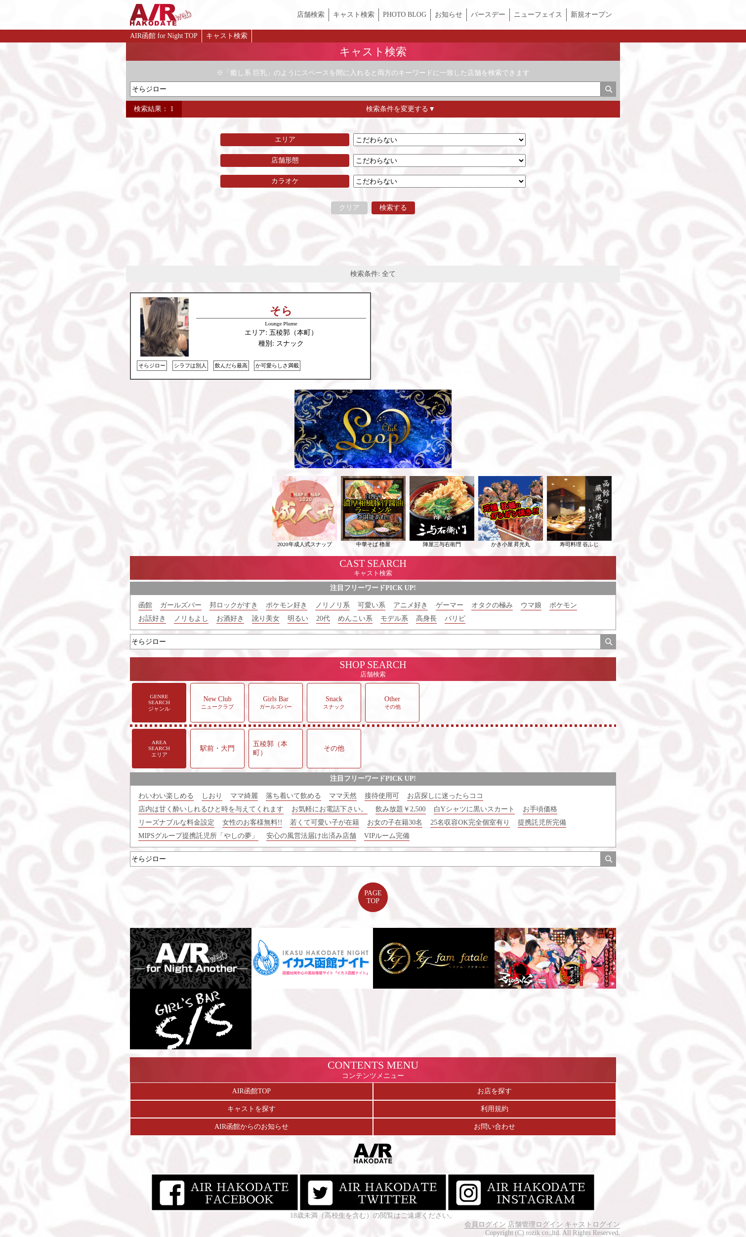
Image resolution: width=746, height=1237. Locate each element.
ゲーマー (449, 605)
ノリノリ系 (332, 605)
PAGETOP (372, 897)
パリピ (455, 618)
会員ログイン (485, 1224)
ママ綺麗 (244, 795)
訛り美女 (266, 618)
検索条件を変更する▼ (400, 109)
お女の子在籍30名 (394, 822)
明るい (298, 618)
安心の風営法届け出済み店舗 (311, 835)
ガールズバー (181, 605)
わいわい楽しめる (166, 795)
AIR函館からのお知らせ (251, 1126)
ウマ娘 (531, 605)
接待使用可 (382, 795)
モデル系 (394, 618)
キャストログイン (592, 1224)
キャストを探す (251, 1109)
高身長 (426, 618)
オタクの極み (492, 605)
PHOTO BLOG (404, 14)
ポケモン (563, 605)
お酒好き (230, 618)
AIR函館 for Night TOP (164, 36)
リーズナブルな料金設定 (176, 822)
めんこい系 (355, 618)
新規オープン (591, 14)
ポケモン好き (286, 605)
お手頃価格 (540, 809)
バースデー (488, 14)
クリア (349, 207)
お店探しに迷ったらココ (445, 795)
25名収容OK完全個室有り (469, 822)
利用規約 (494, 1109)
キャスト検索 (353, 14)
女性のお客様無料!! (252, 822)
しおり (212, 795)
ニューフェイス (538, 14)
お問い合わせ (494, 1126)
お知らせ (448, 14)
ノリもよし (191, 618)
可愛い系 (371, 605)
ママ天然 (343, 795)
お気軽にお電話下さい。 (329, 809)
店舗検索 (311, 14)
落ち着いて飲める (293, 795)
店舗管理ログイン (535, 1224)
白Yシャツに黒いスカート (474, 809)
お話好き (152, 618)
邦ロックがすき (233, 605)
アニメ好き (410, 605)
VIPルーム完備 (387, 835)
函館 (145, 605)
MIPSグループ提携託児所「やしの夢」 (198, 835)
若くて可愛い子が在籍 (324, 822)
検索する (393, 207)
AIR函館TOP (251, 1091)
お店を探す (494, 1091)
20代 (323, 618)
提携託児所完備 (542, 822)
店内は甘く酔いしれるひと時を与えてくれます (211, 809)
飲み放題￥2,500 (400, 809)
